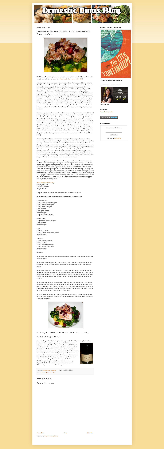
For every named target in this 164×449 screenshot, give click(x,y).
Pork (51, 372)
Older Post (90, 433)
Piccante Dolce (45, 372)
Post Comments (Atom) (51, 436)
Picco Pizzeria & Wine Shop (45, 183)
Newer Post (40, 433)
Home (65, 433)
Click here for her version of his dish (71, 79)
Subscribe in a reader (106, 112)
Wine (54, 372)
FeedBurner (117, 138)
